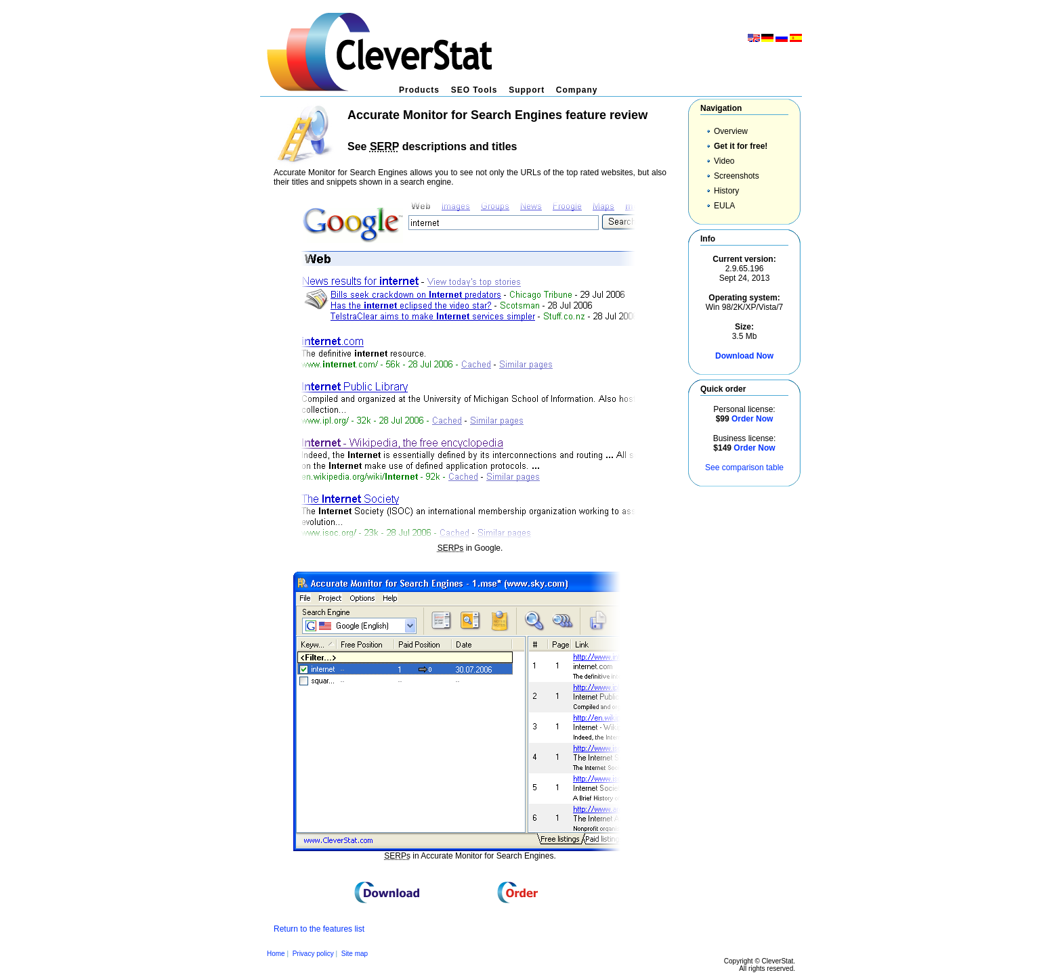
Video (724, 161)
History (726, 191)
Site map (354, 953)
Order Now (752, 419)
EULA (724, 205)
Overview (731, 131)
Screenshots (736, 176)
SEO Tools (474, 90)
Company (577, 90)
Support (527, 90)
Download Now (744, 356)
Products (419, 90)
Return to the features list (319, 929)
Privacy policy (313, 953)
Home (276, 953)
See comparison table (744, 467)
